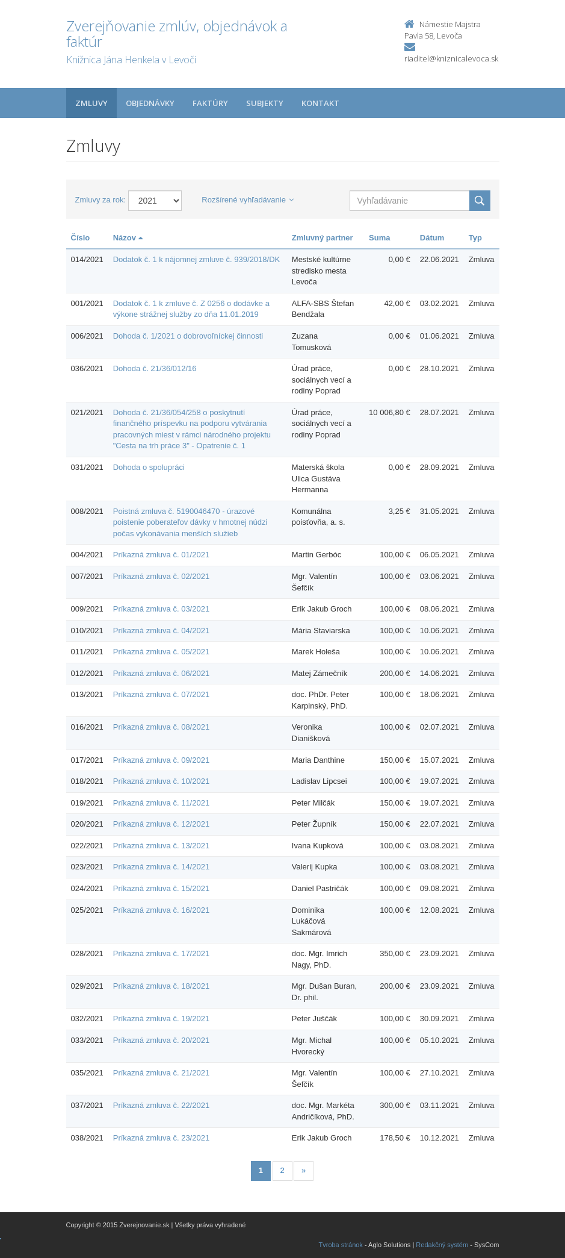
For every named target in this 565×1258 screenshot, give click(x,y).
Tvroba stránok (341, 1244)
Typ (475, 237)
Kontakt (320, 103)
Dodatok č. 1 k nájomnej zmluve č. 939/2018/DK (196, 259)
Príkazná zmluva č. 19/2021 (161, 1018)
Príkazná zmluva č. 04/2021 (161, 630)
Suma (379, 237)
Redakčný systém (442, 1244)
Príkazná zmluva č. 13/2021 (161, 845)
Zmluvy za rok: (100, 199)
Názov (128, 237)
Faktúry (210, 103)
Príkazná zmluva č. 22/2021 (161, 1105)
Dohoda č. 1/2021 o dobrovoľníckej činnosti (188, 335)
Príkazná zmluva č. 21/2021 (161, 1072)
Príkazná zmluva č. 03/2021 (161, 608)
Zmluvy (91, 103)
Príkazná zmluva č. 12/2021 (161, 823)
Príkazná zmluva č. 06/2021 (161, 673)
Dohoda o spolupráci (149, 467)
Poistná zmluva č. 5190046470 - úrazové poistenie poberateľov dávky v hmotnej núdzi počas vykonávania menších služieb (190, 522)
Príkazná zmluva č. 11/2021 (161, 802)
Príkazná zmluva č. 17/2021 (161, 953)
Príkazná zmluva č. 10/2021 (161, 781)
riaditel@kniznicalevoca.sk (451, 58)
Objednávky (150, 103)
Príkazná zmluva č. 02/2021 (161, 576)
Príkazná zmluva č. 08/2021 (161, 726)
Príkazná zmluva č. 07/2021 (161, 694)
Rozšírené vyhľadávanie (248, 199)
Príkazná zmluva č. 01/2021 (161, 554)
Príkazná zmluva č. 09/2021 (161, 760)
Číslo (80, 237)
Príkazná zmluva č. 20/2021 (161, 1040)
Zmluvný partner (322, 237)
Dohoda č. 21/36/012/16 (155, 368)
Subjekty (264, 103)
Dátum (432, 237)
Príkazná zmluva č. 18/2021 (161, 985)
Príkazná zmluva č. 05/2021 (161, 651)
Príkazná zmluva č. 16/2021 (161, 910)
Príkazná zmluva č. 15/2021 (161, 888)
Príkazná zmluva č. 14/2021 (161, 866)
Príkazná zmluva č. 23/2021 (161, 1137)
